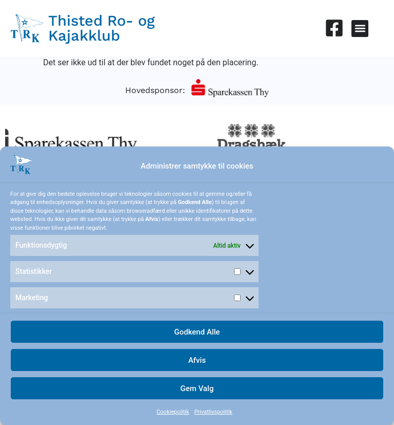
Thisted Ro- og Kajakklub (101, 28)
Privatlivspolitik (213, 412)
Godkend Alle (197, 332)
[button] (359, 28)
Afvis (197, 360)
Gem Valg (197, 388)
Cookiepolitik (172, 412)
